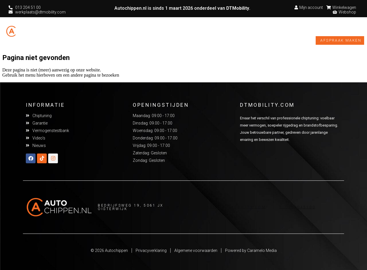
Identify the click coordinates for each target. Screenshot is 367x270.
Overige (150, 32)
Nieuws (313, 32)
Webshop (345, 32)
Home (77, 32)
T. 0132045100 (297, 207)
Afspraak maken (340, 40)
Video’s (285, 32)
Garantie (186, 32)
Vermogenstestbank (238, 32)
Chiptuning (111, 32)
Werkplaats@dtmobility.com (226, 207)
